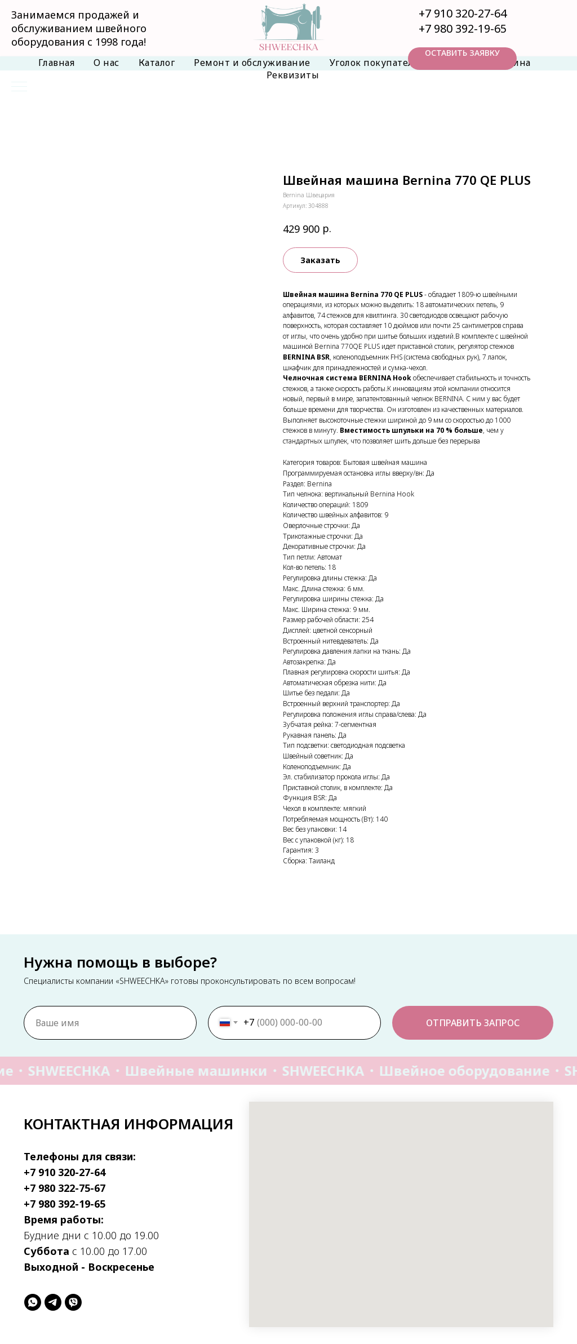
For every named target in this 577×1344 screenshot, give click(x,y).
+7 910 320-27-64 (463, 13)
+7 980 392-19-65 (463, 28)
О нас (106, 62)
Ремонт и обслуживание (252, 62)
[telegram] (53, 1302)
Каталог (157, 62)
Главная (56, 62)
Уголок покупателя (374, 62)
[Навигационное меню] (19, 87)
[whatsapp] (32, 1302)
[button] (462, 58)
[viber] (73, 1302)
